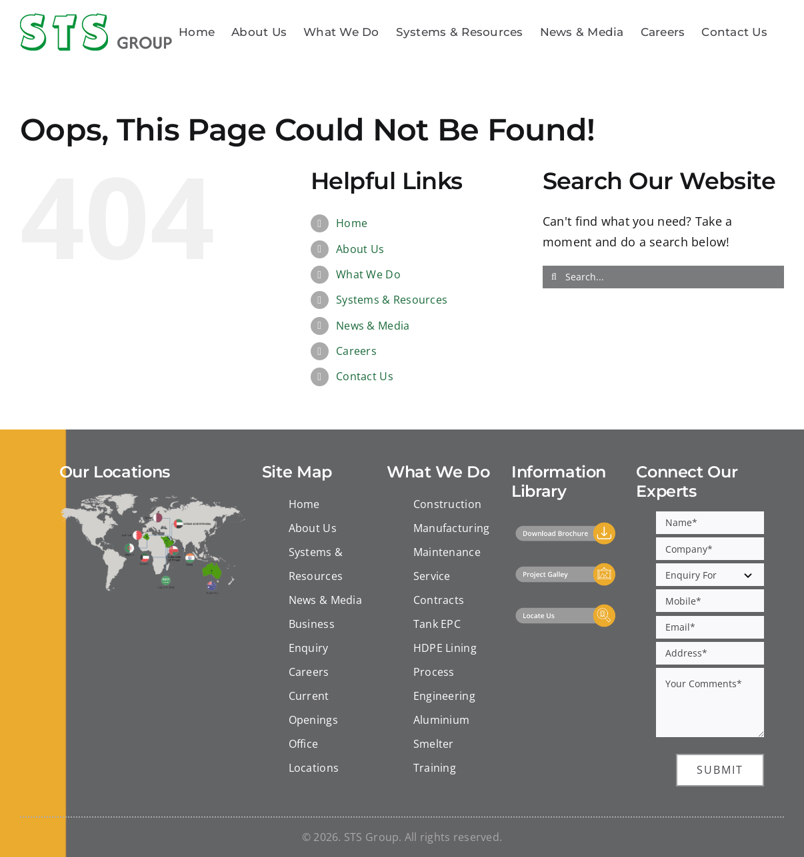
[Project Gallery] (565, 568)
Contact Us (364, 376)
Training (434, 767)
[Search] (554, 277)
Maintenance (447, 552)
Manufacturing (451, 528)
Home (351, 223)
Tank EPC (437, 624)
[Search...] (663, 277)
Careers (356, 351)
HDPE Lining (445, 648)
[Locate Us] (565, 609)
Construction (447, 504)
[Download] (565, 527)
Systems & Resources (391, 299)
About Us (360, 249)
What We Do (368, 274)
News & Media (372, 325)
